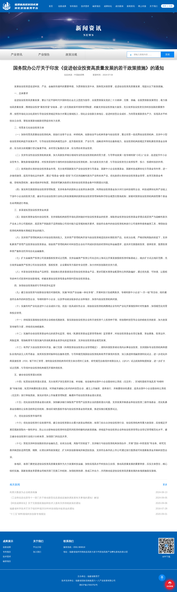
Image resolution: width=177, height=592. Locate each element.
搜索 (167, 54)
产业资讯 (16, 54)
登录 (164, 6)
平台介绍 (37, 547)
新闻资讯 (131, 6)
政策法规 (71, 54)
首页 (51, 6)
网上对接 (142, 6)
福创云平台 (18, 6)
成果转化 (108, 6)
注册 (170, 6)
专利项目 (74, 6)
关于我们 (154, 6)
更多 (165, 484)
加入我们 (37, 552)
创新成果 (62, 6)
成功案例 (119, 6)
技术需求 (85, 6)
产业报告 (44, 54)
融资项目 (96, 6)
